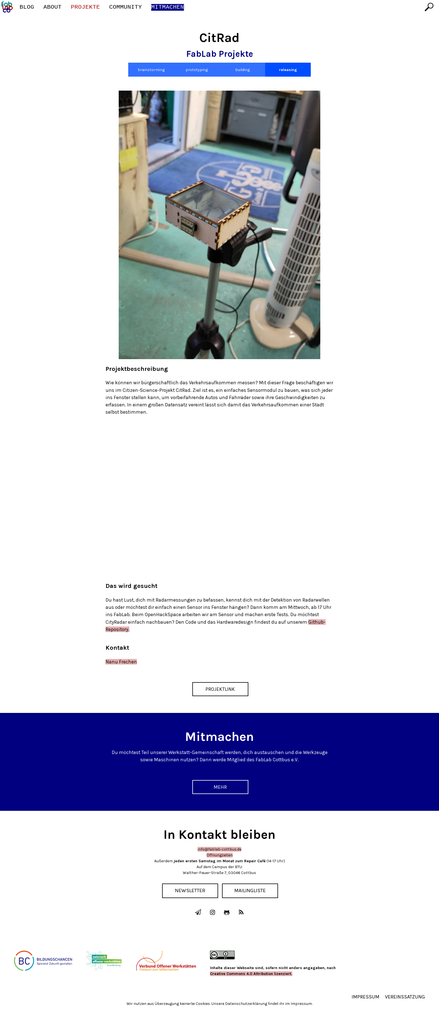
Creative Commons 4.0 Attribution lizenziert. (251, 973)
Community (125, 7)
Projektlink (220, 689)
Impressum (365, 996)
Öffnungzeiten (220, 855)
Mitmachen (167, 7)
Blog (27, 7)
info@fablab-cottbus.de (219, 849)
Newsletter (190, 891)
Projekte (85, 7)
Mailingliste (250, 891)
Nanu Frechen (121, 662)
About (52, 7)
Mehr (220, 787)
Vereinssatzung (405, 996)
